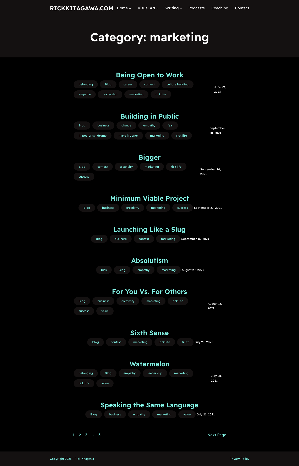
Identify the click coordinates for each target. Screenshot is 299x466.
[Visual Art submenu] (157, 8)
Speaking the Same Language (149, 405)
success (84, 176)
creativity (126, 167)
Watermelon (150, 364)
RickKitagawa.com (81, 8)
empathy (85, 94)
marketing (136, 94)
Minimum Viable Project (149, 198)
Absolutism (149, 260)
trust (185, 342)
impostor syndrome (93, 135)
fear (170, 125)
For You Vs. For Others (149, 291)
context (149, 84)
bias (104, 270)
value (105, 311)
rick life (161, 94)
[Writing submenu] (181, 8)
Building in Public (149, 116)
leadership (110, 94)
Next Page (216, 434)
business (103, 125)
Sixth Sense (149, 333)
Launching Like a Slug (149, 229)
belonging (86, 84)
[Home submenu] (130, 8)
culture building (178, 84)
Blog (108, 84)
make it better (128, 135)
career (128, 84)
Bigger (149, 157)
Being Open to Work (149, 75)
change (126, 125)
